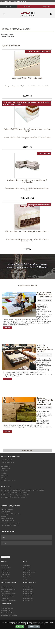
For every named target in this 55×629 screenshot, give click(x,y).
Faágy (25, 579)
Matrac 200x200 (28, 587)
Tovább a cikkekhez (27, 450)
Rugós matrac (5, 579)
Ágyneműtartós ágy (29, 572)
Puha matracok (5, 598)
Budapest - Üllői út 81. (7, 608)
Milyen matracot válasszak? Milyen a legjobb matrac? (44, 295)
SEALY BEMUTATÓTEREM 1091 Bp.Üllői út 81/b (13, 497)
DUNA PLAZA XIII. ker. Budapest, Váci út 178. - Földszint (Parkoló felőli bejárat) (22, 490)
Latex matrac (5, 570)
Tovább (7, 327)
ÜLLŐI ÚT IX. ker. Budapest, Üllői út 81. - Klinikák (14, 492)
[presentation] (15, 550)
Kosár (8, 6)
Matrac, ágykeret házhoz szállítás (11, 514)
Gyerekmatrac (5, 572)
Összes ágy (26, 570)
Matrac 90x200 (27, 596)
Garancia (3, 516)
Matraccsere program (7, 520)
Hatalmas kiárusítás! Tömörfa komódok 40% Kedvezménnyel (44, 401)
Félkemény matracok (7, 596)
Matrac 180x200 (28, 593)
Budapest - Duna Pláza (8, 613)
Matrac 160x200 (28, 589)
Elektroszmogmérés (7, 509)
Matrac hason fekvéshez (8, 593)
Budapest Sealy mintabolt (9, 615)
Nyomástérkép (5, 511)
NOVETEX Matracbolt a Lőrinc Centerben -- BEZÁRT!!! (44, 348)
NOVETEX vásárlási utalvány (9, 525)
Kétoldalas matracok (7, 587)
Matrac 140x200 (28, 600)
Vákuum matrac (6, 567)
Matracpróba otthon (7, 518)
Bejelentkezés (46, 6)
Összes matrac (5, 576)
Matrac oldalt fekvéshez (8, 589)
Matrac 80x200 (27, 591)
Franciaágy (26, 574)
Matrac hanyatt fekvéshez (9, 600)
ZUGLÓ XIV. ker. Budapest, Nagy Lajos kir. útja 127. (15, 495)
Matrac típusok (5, 574)
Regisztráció (27, 6)
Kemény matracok (6, 591)
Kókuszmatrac (5, 565)
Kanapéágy (26, 567)
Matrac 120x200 (28, 598)
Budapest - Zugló (6, 610)
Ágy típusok (26, 565)
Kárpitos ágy (27, 576)
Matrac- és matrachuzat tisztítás (10, 523)
